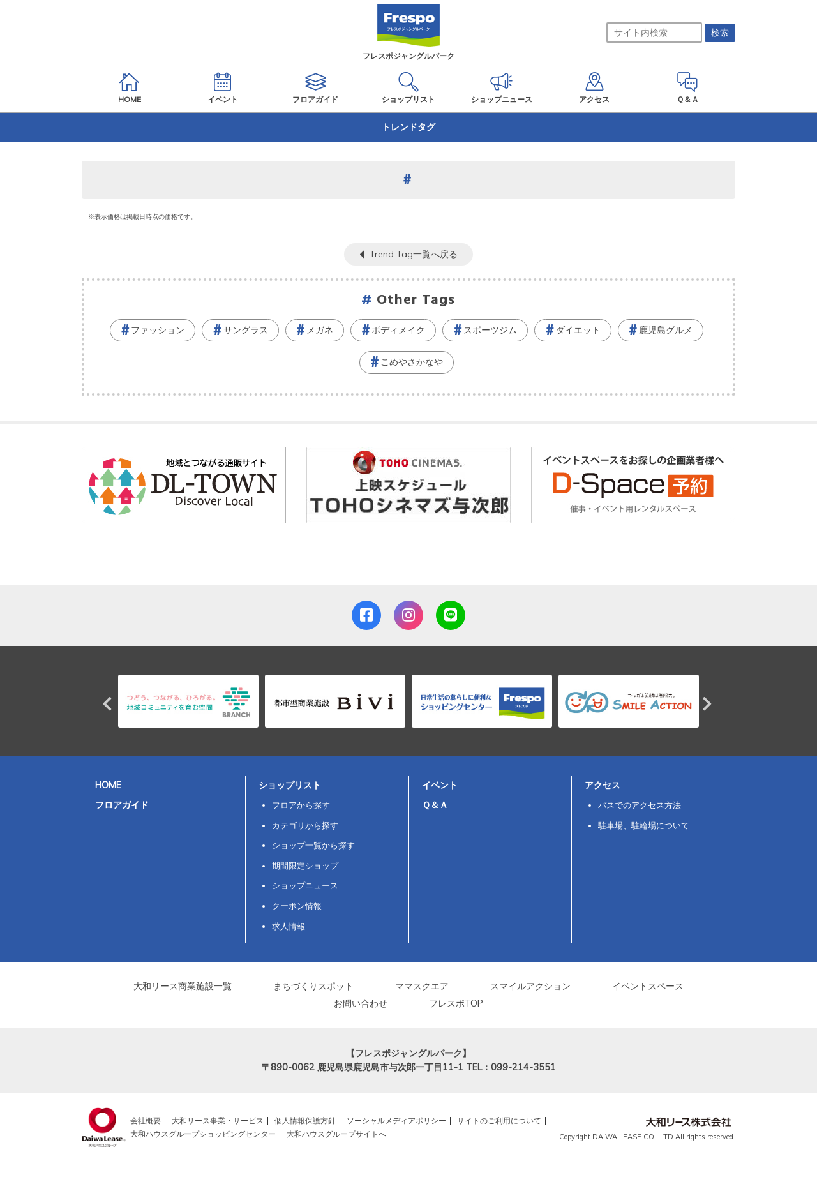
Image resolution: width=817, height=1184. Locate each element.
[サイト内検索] (654, 32)
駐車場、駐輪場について (643, 825)
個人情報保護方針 (305, 1120)
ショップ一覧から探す (313, 845)
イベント (440, 785)
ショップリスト (290, 785)
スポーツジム (490, 330)
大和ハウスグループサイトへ (336, 1134)
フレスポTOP (456, 1003)
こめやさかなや (411, 362)
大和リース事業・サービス (218, 1120)
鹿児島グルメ (666, 330)
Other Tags (416, 300)
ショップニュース (305, 885)
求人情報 (288, 926)
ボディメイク (398, 330)
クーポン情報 (297, 906)
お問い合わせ (360, 1003)
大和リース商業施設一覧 (182, 986)
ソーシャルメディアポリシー (396, 1120)
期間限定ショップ (305, 865)
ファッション (157, 330)
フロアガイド (122, 805)
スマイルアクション (530, 986)
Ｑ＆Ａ (435, 805)
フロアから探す (301, 805)
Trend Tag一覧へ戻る (414, 254)
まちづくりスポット (313, 986)
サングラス (245, 330)
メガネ (319, 330)
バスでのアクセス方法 (639, 805)
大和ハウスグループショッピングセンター (203, 1134)
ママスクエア (422, 986)
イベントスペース (648, 986)
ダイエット (578, 330)
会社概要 (145, 1120)
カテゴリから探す (305, 825)
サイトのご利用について (499, 1120)
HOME (108, 785)
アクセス (602, 785)
